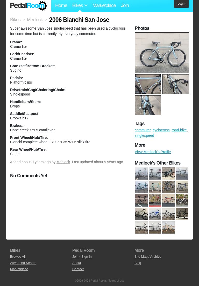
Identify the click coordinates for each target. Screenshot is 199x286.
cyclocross (161, 130)
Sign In (86, 256)
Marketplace (104, 5)
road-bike (179, 130)
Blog (137, 263)
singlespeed (144, 135)
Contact (78, 269)
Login (181, 3)
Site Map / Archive (147, 256)
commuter (143, 130)
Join (125, 5)
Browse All (18, 256)
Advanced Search (23, 263)
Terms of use (116, 280)
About (76, 263)
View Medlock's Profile (153, 152)
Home (61, 5)
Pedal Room (28, 6)
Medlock (63, 162)
